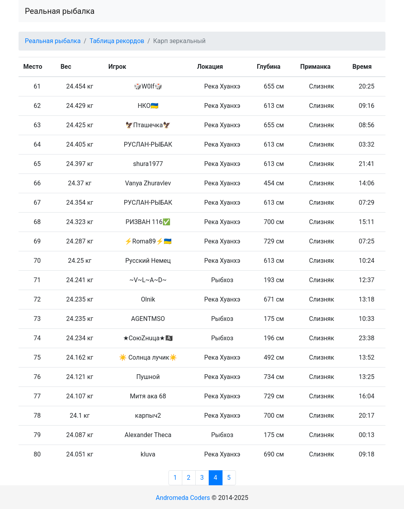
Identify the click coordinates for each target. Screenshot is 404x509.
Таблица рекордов (117, 41)
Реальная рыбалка (60, 11)
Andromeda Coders (183, 497)
